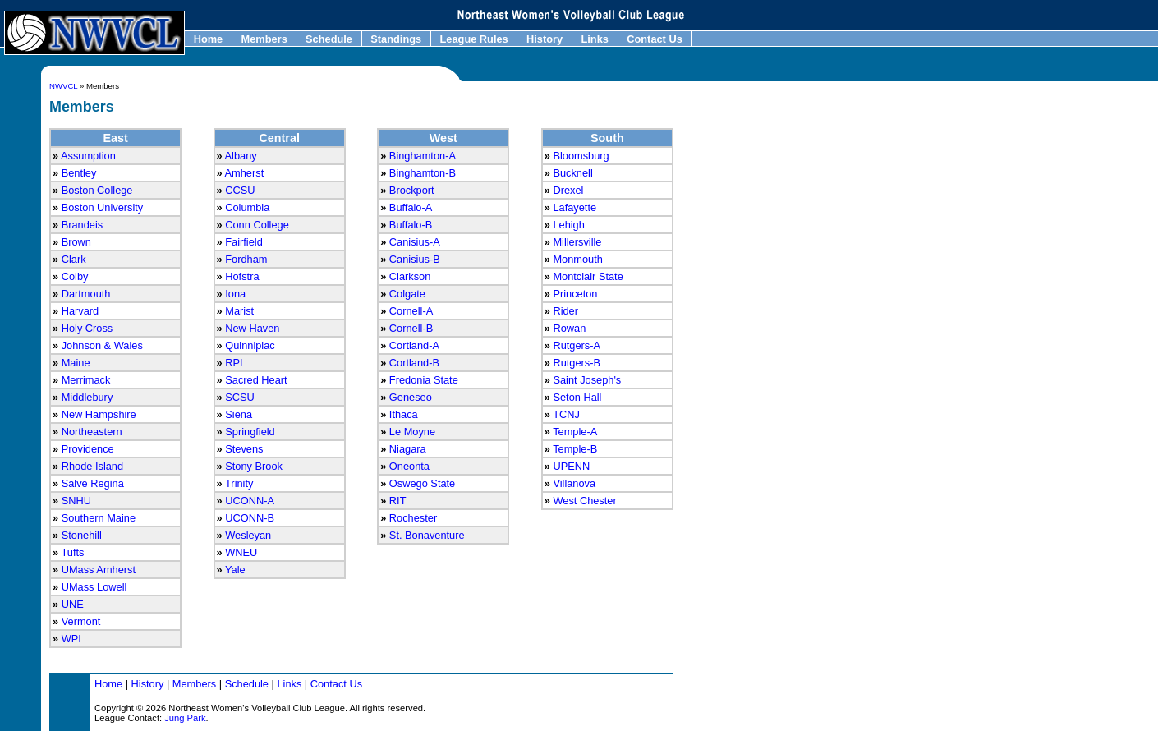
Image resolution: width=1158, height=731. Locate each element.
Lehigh (568, 224)
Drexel (568, 190)
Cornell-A (411, 311)
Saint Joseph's (587, 380)
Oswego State (422, 483)
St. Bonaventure (427, 535)
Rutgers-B (576, 362)
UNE (73, 604)
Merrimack (86, 380)
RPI (233, 362)
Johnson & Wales (102, 345)
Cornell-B (411, 328)
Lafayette (574, 207)
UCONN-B (249, 518)
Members (264, 39)
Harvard (80, 311)
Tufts (72, 552)
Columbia (247, 207)
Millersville (577, 242)
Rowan (569, 328)
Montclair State (588, 276)
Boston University (103, 207)
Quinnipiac (249, 345)
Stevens (244, 449)
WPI (71, 638)
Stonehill (82, 535)
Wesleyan (248, 535)
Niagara (407, 449)
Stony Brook (254, 466)
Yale (235, 569)
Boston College (97, 190)
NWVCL (63, 85)
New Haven (252, 328)
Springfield (249, 431)
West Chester (584, 500)
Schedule (328, 39)
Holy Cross (87, 328)
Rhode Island (92, 466)
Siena (238, 414)
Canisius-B (414, 259)
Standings (396, 39)
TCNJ (566, 414)
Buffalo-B (410, 224)
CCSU (240, 190)
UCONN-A (249, 500)
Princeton (575, 293)
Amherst (244, 173)
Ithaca (403, 414)
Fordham (246, 259)
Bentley (79, 173)
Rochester (413, 518)
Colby (75, 276)
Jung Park (184, 718)
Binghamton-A (422, 155)
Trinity (239, 483)
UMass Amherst (99, 569)
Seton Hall (577, 397)
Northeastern (92, 431)
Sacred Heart (256, 380)
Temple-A (575, 431)
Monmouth (577, 259)
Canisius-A (414, 242)
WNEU (241, 552)
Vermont (81, 621)
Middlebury (87, 397)
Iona (235, 293)
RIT (398, 500)
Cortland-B (414, 362)
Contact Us (655, 39)
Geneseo (410, 397)
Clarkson (410, 276)
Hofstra (242, 276)
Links (595, 39)
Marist (239, 311)
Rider (565, 311)
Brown (76, 242)
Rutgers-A (576, 345)
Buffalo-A (410, 207)
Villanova (574, 483)
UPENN (571, 466)
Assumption (88, 155)
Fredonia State (423, 380)
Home (208, 39)
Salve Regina (93, 483)
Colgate (407, 293)
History (544, 39)
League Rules (474, 39)
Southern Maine (99, 518)
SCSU (240, 397)
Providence (88, 449)
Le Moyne (412, 431)
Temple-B (575, 449)
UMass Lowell (94, 587)
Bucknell (572, 173)
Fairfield (244, 242)
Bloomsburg (581, 155)
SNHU (76, 500)
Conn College (257, 224)
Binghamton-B (422, 173)
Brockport (411, 190)
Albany (241, 155)
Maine (76, 362)
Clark (74, 259)
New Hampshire (99, 414)
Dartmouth (86, 293)
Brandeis (82, 224)
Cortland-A (414, 345)
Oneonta (409, 466)
